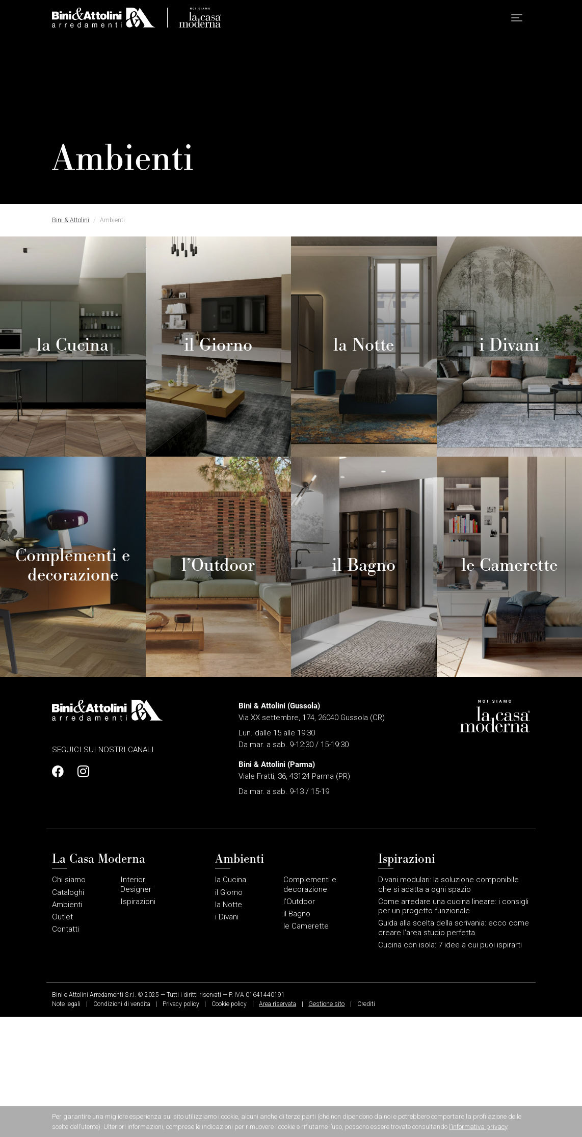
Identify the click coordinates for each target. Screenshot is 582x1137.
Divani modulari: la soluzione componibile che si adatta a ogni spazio (448, 1005)
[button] (517, 20)
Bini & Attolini (70, 220)
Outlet (62, 1037)
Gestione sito (326, 1124)
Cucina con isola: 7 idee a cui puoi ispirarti (450, 1065)
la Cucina (230, 1000)
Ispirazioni (137, 1021)
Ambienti (67, 1024)
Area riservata (277, 1124)
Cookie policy (229, 1124)
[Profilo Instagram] (80, 892)
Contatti (65, 1049)
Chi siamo (69, 1000)
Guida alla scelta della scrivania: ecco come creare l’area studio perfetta (453, 1048)
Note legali (66, 1124)
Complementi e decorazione (309, 1005)
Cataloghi (68, 1012)
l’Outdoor (299, 1021)
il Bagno (296, 1034)
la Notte (228, 1024)
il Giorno (229, 1012)
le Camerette (306, 1046)
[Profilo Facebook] (60, 892)
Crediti (366, 1124)
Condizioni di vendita (121, 1124)
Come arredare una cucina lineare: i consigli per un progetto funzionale (453, 1026)
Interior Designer (135, 1005)
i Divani (227, 1037)
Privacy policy (181, 1124)
